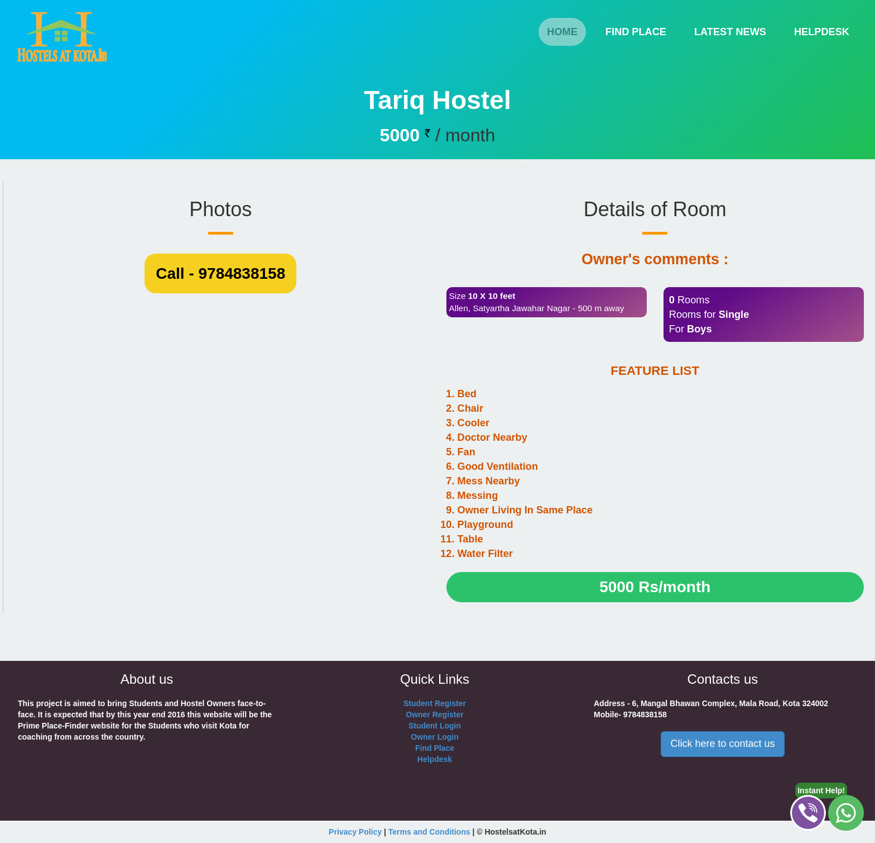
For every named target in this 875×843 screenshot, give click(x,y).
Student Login (434, 725)
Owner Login (435, 736)
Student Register (434, 703)
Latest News (730, 31)
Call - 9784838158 (220, 552)
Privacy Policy (355, 831)
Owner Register (434, 714)
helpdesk (821, 31)
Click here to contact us (722, 743)
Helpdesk (434, 759)
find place (635, 31)
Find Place (434, 748)
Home (566, 31)
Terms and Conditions (429, 831)
